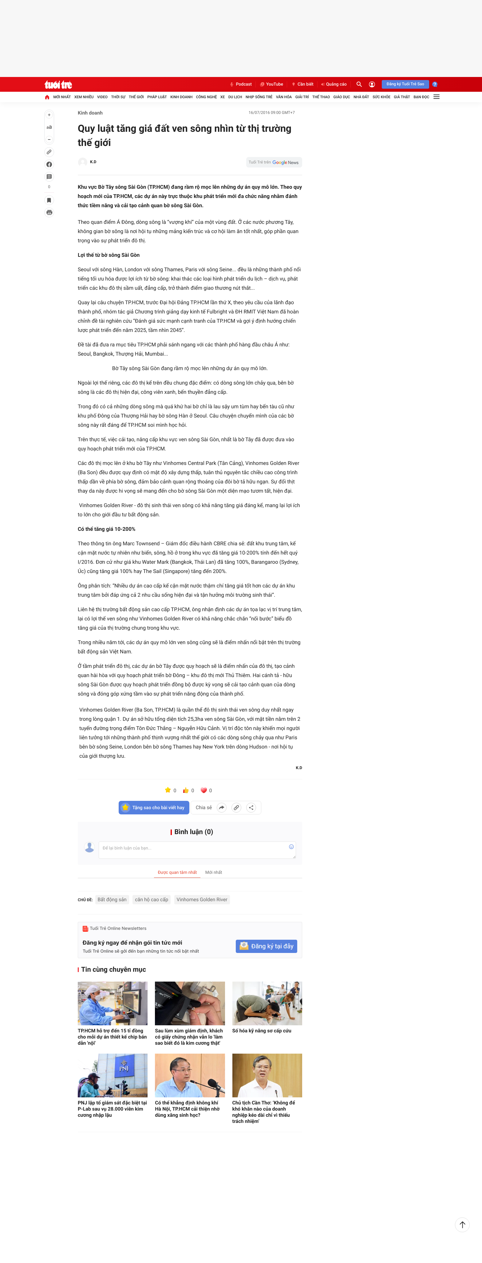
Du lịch (235, 97)
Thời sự (118, 97)
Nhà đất (361, 97)
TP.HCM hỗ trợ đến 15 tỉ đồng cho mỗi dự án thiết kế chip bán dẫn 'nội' (112, 1037)
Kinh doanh (181, 97)
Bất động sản (112, 899)
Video (102, 97)
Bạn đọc (421, 97)
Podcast (240, 84)
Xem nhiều (84, 97)
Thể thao (321, 97)
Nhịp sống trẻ (259, 97)
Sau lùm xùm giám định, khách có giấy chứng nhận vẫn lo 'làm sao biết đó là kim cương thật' (189, 1037)
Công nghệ (206, 97)
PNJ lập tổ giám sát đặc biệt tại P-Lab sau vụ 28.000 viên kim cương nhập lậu (112, 1109)
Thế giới (136, 97)
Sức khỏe (381, 97)
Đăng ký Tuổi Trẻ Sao (405, 84)
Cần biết (302, 84)
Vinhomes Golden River (202, 899)
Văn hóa (284, 97)
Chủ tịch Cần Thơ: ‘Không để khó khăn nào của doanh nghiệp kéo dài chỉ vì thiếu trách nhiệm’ (263, 1112)
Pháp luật (157, 97)
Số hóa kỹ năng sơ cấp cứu (261, 1031)
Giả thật (402, 97)
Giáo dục (342, 97)
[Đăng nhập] (372, 84)
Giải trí (302, 97)
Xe (222, 97)
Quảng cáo (334, 84)
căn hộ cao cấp (151, 899)
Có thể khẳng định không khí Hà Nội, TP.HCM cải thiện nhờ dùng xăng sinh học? (187, 1109)
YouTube (271, 84)
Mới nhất (62, 97)
